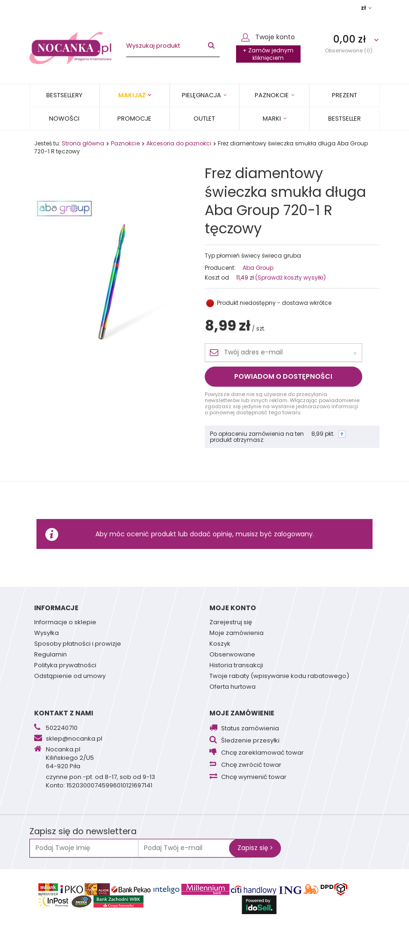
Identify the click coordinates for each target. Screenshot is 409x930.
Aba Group (258, 268)
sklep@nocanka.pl (74, 739)
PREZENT (344, 95)
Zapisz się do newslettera (82, 831)
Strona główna (83, 143)
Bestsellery (64, 95)
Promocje (134, 118)
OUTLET (204, 118)
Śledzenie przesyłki (250, 741)
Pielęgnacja (201, 95)
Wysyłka (46, 633)
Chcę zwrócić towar (251, 765)
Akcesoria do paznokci (178, 143)
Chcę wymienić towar (254, 777)
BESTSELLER (344, 118)
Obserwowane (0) (349, 50)
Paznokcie (272, 95)
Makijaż (131, 95)
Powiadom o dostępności (283, 376)
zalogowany (293, 534)
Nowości (64, 118)
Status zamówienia (250, 729)
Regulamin (50, 655)
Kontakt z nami (63, 713)
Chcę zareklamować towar (262, 753)
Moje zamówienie (241, 713)
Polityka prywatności (65, 666)
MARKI (272, 118)
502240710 (62, 728)
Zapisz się (255, 847)
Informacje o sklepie (65, 623)
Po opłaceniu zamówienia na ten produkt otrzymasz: (257, 437)
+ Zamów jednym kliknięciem (268, 54)
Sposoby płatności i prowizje (77, 644)
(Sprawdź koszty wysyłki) (290, 277)
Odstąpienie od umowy (70, 676)
